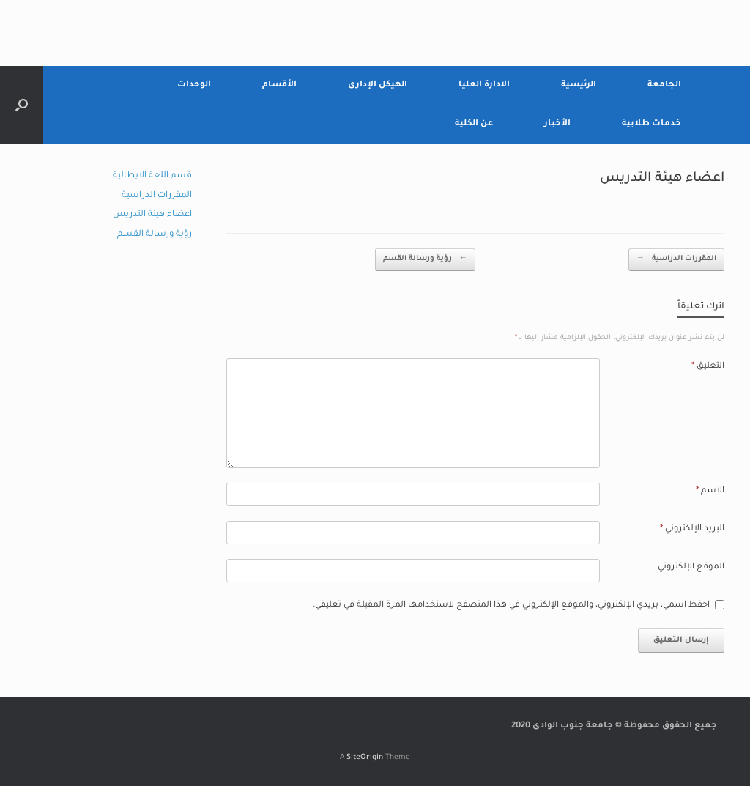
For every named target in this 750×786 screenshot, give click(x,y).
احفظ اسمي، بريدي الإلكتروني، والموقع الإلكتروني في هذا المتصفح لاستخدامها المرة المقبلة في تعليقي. (511, 605)
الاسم (710, 491)
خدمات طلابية (651, 124)
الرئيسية (578, 85)
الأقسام (279, 85)
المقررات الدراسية (676, 259)
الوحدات (194, 85)
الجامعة (664, 85)
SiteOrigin (364, 758)
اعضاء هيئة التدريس (152, 215)
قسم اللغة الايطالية (152, 176)
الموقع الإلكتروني (691, 567)
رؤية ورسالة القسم (425, 259)
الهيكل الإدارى (377, 85)
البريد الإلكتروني (692, 529)
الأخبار (557, 124)
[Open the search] (21, 105)
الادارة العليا (484, 85)
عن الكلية (474, 124)
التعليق (707, 366)
